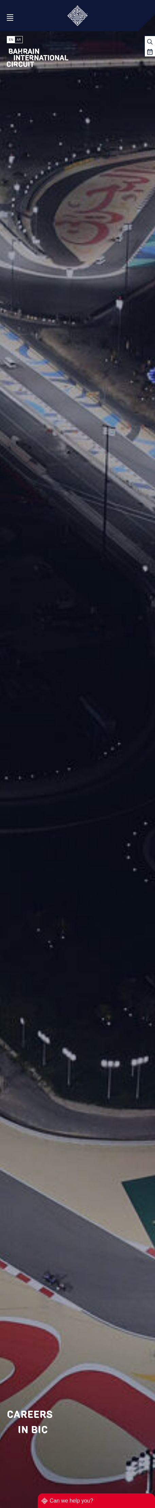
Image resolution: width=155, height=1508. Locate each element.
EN (11, 39)
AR (19, 39)
